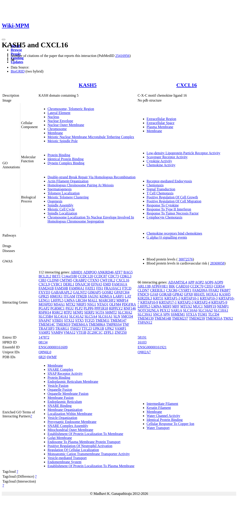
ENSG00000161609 (53, 347)
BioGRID (18, 71)
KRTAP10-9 (149, 302)
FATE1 (90, 288)
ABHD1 (77, 272)
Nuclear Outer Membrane (66, 125)
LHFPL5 (57, 300)
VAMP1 (120, 328)
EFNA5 (96, 284)
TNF (125, 324)
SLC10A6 (190, 310)
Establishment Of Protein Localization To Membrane (85, 434)
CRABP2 (80, 280)
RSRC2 (57, 312)
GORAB (165, 294)
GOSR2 (107, 292)
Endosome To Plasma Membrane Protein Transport (84, 442)
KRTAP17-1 (168, 302)
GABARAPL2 (61, 292)
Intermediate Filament (162, 404)
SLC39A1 (145, 314)
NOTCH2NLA (148, 310)
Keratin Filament (159, 408)
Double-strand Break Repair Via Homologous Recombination (92, 177)
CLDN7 (143, 290)
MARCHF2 (107, 300)
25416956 (122, 56)
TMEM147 (118, 320)
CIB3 (42, 280)
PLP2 (79, 308)
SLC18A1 (221, 310)
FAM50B (61, 288)
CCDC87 (100, 276)
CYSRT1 (185, 290)
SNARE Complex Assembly (68, 426)
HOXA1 (212, 294)
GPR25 (44, 296)
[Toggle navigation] (3, 39)
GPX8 (188, 294)
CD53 (208, 286)
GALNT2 (80, 292)
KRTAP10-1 (190, 298)
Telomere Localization (64, 193)
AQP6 (209, 282)
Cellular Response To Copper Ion (170, 424)
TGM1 (202, 314)
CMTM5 (66, 280)
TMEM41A (79, 324)
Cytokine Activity (159, 161)
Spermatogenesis (60, 189)
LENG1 (44, 300)
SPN (166, 314)
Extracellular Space (160, 123)
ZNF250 (121, 332)
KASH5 (88, 85)
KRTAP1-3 (172, 298)
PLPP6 (88, 308)
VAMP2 (44, 332)
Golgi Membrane (60, 438)
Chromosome (57, 129)
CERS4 (219, 286)
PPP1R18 (101, 308)
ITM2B (81, 296)
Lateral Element (59, 113)
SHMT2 (111, 312)
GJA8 (154, 294)
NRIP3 (81, 304)
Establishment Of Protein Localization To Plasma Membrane (91, 466)
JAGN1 (93, 296)
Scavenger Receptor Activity (167, 157)
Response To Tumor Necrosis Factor (173, 213)
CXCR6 (172, 290)
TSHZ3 (75, 328)
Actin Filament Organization (68, 181)
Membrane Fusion (61, 398)
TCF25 (90, 320)
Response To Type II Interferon (169, 209)
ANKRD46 (105, 272)
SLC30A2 (125, 312)
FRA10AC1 (112, 288)
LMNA (69, 300)
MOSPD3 (46, 304)
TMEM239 (197, 318)
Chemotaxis (155, 185)
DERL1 (68, 284)
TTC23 (86, 328)
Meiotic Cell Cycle (61, 209)
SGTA (99, 312)
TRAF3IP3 (46, 328)
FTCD (126, 288)
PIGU (70, 308)
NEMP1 (223, 306)
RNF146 (130, 308)
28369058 (217, 263)
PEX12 (165, 310)
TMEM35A (214, 318)
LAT (128, 296)
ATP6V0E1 (159, 286)
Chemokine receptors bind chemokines (174, 233)
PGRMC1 (57, 308)
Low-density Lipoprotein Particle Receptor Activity (183, 153)
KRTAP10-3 (209, 298)
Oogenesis (55, 201)
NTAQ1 (102, 304)
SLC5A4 (91, 316)
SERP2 (89, 312)
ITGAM (69, 296)
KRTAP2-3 (186, 302)
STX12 (69, 320)
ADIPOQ (90, 272)
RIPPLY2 (116, 308)
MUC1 (198, 306)
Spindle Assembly (60, 205)
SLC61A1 (105, 316)
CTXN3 (93, 280)
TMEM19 (63, 324)
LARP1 (118, 296)
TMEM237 (180, 318)
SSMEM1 (178, 314)
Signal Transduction (161, 189)
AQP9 (218, 282)
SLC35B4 (46, 316)
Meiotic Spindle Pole (63, 141)
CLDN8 (53, 280)
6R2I (42, 357)
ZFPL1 (108, 332)
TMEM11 (102, 320)
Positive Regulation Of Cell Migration (174, 201)
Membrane (55, 133)
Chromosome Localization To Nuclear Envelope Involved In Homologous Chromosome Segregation (91, 219)
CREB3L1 (157, 290)
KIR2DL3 (145, 298)
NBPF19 (210, 306)
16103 (142, 342)
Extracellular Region (161, 119)
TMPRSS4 (114, 324)
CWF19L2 (107, 280)
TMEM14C (47, 324)
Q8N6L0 (45, 352)
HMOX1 (56, 296)
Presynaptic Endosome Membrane (72, 422)
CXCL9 (44, 284)
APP (191, 282)
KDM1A (105, 296)
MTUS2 (186, 306)
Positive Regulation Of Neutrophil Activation (80, 446)
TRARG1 (62, 328)
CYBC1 (56, 284)
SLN (117, 316)
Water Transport (158, 428)
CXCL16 (186, 85)
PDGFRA (129, 304)
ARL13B (144, 286)
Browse (16, 50)
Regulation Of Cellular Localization (73, 450)
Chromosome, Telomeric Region (71, 109)
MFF (175, 306)
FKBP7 (225, 290)
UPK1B (98, 328)
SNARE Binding (60, 406)
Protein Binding (59, 155)
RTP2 (68, 312)
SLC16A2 (205, 310)
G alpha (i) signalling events (167, 237)
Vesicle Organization (62, 418)
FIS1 (99, 288)
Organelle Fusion (60, 389)
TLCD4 (213, 314)
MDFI (166, 306)
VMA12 (69, 332)
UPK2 (109, 328)
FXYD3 (44, 292)
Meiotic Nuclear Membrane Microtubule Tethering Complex (91, 137)
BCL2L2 (45, 276)
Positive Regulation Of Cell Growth (172, 197)
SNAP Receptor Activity (65, 373)
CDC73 (113, 276)
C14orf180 (69, 276)
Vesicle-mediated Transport (67, 458)
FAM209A (199, 290)
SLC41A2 (76, 316)
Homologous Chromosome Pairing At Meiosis (81, 185)
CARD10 (182, 286)
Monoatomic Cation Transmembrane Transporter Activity (89, 454)
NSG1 (91, 304)
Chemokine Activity (161, 165)
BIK (172, 286)
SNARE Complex (60, 369)
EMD (107, 284)
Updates (17, 62)
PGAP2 (44, 308)
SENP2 (78, 312)
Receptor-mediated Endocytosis (169, 181)
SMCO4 (127, 316)
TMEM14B (163, 318)
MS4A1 (59, 304)
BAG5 (128, 272)
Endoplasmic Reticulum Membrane (73, 381)
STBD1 (57, 320)
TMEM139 (146, 318)
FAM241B (46, 288)
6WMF (52, 357)
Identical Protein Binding (66, 159)
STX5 (79, 320)
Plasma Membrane (160, 127)
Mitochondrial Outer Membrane (70, 430)
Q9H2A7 (144, 352)
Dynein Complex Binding (66, 163)
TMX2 (228, 318)
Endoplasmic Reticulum (65, 402)
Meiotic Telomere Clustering (68, 197)
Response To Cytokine (163, 205)
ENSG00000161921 (152, 347)
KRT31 (158, 298)
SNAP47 (45, 320)
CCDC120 (85, 276)
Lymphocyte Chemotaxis (164, 217)
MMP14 (122, 300)
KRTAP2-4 (203, 302)
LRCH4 (81, 300)
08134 (43, 342)
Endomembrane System (64, 462)
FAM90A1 (76, 288)
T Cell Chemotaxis (160, 193)
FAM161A (119, 284)
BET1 (56, 276)
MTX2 (71, 304)
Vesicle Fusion (58, 385)
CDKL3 (125, 276)
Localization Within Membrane (70, 414)
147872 (44, 337)
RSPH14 (45, 312)
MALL (93, 300)
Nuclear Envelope (60, 121)
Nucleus (53, 117)
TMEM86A (97, 324)
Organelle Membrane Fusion (68, 394)
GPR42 (177, 294)
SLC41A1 (61, 316)
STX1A (191, 314)
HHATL (199, 294)
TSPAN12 (145, 322)
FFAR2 (214, 290)
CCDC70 (197, 286)
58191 (142, 337)
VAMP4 (57, 332)
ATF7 (118, 272)
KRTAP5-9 (219, 302)
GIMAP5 (94, 292)
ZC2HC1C (95, 332)
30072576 (185, 259)
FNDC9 (143, 294)
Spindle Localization (62, 213)
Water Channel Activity (163, 416)
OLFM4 (115, 304)
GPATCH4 (121, 292)
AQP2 (199, 282)
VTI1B (81, 332)
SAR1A (176, 310)
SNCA (157, 314)
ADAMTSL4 (177, 282)
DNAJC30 (82, 284)
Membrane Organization (65, 410)
